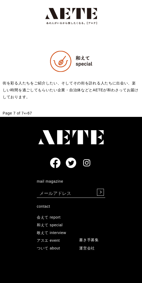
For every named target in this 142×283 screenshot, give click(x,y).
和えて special (50, 225)
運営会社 (87, 248)
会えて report (48, 217)
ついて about (48, 248)
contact (43, 206)
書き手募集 (89, 240)
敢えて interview (51, 233)
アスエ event (48, 240)
